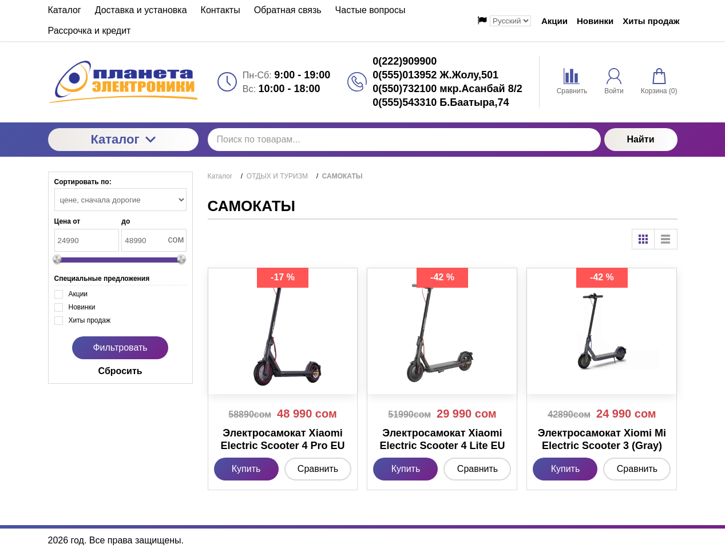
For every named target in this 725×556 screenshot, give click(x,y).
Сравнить (318, 469)
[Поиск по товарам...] (404, 139)
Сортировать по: (83, 182)
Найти (641, 139)
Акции (554, 21)
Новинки (595, 21)
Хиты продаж (651, 21)
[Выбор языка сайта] (510, 20)
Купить (246, 469)
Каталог (122, 139)
